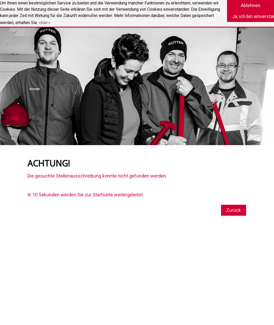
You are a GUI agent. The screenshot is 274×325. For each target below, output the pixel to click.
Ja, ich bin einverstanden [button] (253, 16)
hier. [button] (44, 22)
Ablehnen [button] (250, 5)
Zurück (233, 210)
